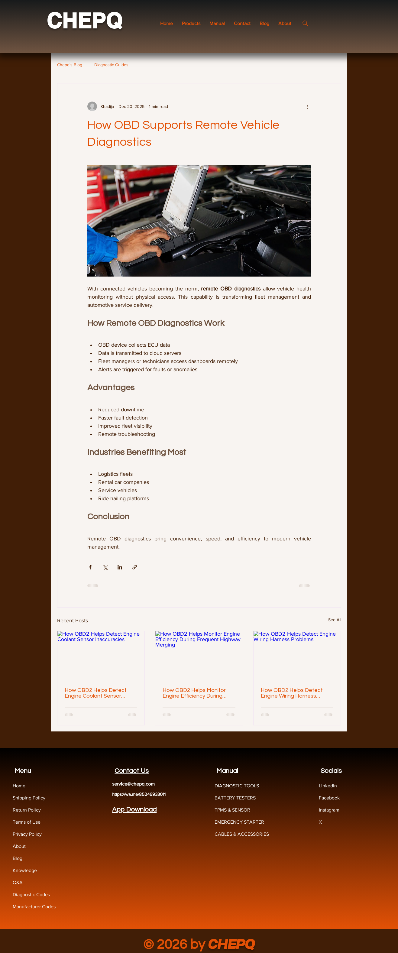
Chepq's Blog (69, 64)
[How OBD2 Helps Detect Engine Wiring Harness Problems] (297, 655)
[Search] (305, 23)
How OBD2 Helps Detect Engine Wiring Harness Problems (292, 693)
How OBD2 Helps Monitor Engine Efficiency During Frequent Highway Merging (196, 693)
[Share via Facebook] (90, 567)
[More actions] (307, 106)
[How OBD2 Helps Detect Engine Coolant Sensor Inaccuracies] (101, 655)
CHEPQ (84, 20)
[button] (217, 23)
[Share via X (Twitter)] (105, 567)
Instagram (329, 809)
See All (334, 619)
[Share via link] (135, 567)
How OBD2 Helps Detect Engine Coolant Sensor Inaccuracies (96, 693)
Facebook (329, 797)
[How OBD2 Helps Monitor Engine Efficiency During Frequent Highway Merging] (199, 655)
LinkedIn (328, 785)
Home (19, 785)
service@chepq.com (133, 783)
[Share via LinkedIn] (120, 567)
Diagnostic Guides (111, 64)
